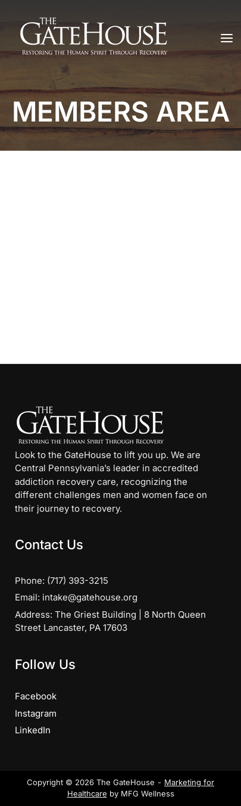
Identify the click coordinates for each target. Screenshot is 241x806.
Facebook (36, 696)
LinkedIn (33, 730)
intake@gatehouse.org (89, 597)
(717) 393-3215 (77, 580)
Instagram (36, 713)
